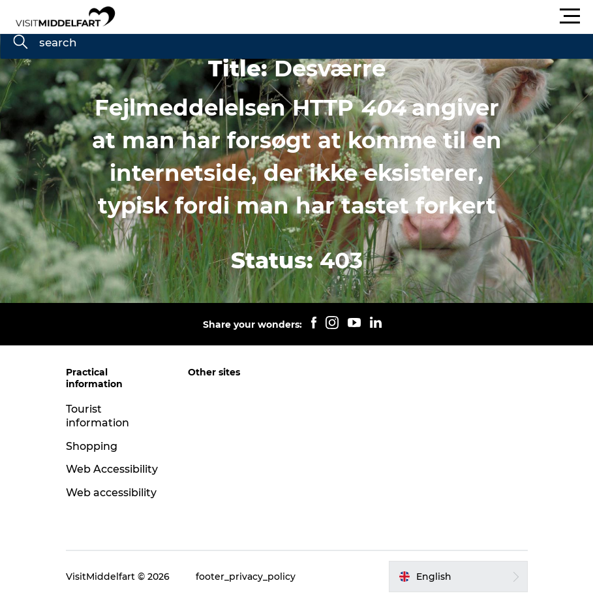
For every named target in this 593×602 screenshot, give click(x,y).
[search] (20, 43)
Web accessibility (111, 492)
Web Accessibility (112, 469)
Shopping (91, 446)
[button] (355, 16)
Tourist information (97, 416)
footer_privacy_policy (246, 576)
